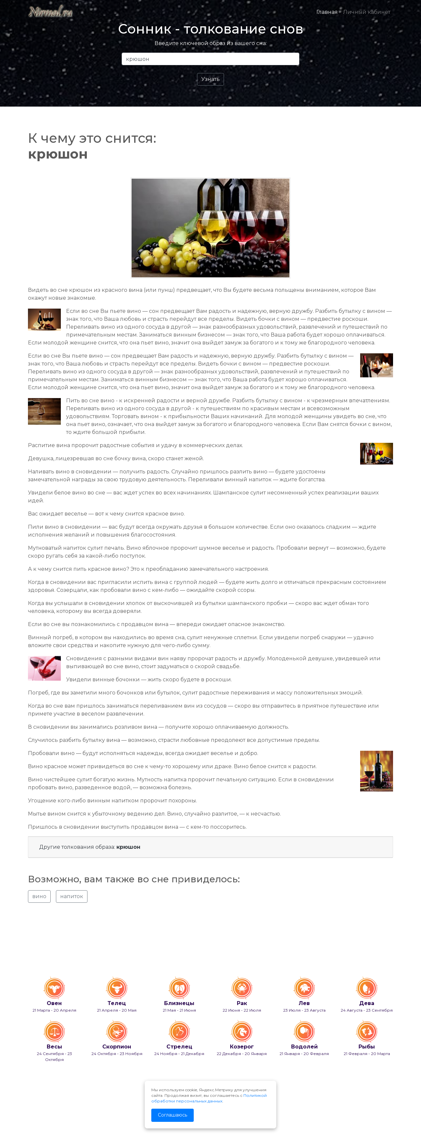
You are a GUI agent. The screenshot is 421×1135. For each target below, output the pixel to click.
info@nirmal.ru (43, 1112)
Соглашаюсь (172, 1115)
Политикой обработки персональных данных (209, 1098)
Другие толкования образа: (89, 847)
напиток (71, 896)
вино (39, 896)
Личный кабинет (366, 12)
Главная (327, 12)
